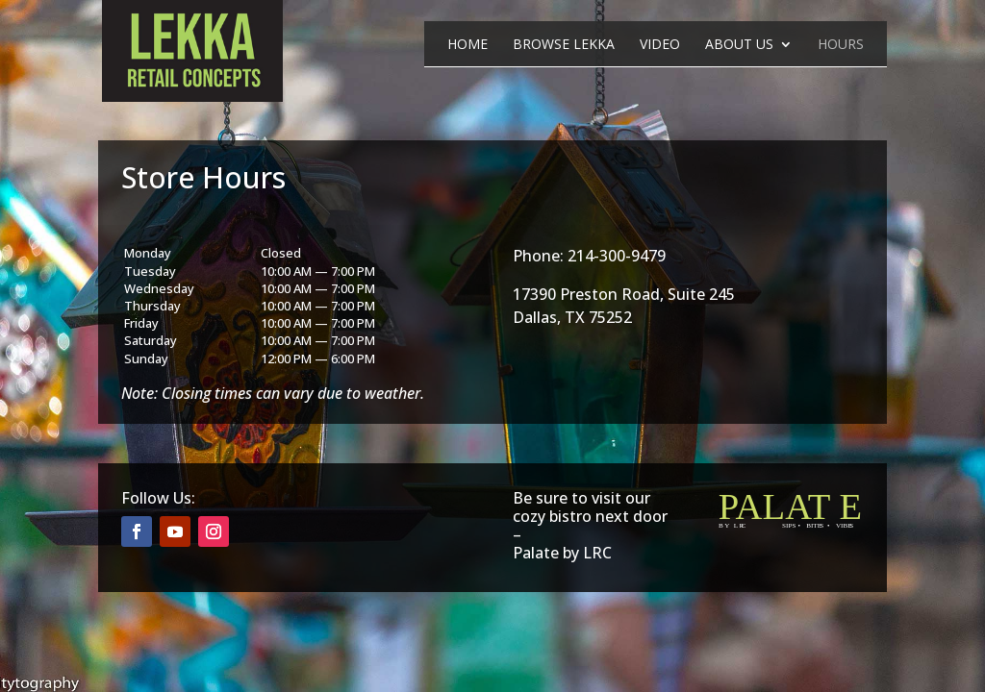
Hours (841, 45)
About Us (739, 45)
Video (660, 45)
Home (467, 45)
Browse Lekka (564, 45)
